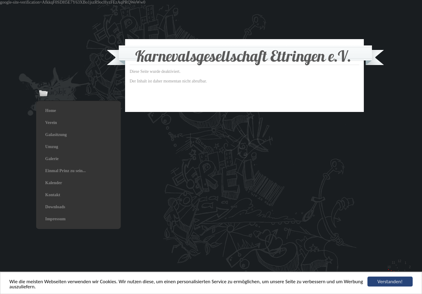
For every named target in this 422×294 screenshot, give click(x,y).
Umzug (51, 146)
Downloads (55, 207)
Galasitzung (56, 134)
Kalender (53, 183)
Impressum (55, 219)
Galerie (51, 158)
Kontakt (52, 195)
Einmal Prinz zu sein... (65, 171)
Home (50, 110)
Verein (51, 122)
